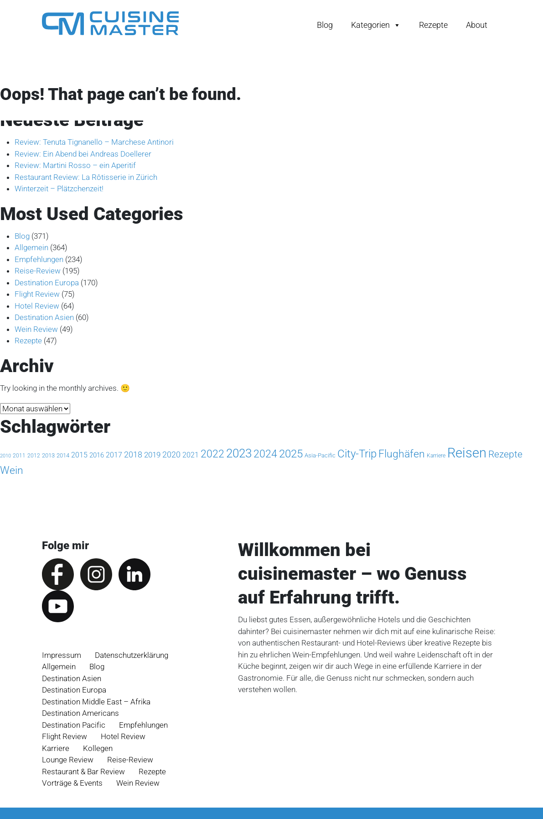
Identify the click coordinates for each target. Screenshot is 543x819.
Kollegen (98, 748)
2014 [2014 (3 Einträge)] (63, 455)
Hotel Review (37, 305)
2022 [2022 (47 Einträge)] (212, 454)
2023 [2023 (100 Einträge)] (239, 453)
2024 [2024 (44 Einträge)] (265, 454)
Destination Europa (47, 282)
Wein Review (36, 329)
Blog (325, 25)
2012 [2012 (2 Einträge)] (33, 455)
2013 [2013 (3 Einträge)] (48, 455)
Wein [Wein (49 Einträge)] (11, 470)
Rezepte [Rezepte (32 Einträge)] (505, 454)
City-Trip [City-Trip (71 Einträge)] (357, 453)
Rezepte (433, 25)
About (476, 25)
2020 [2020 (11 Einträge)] (171, 454)
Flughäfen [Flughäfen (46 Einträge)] (401, 454)
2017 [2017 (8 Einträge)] (114, 455)
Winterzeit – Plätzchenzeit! (59, 188)
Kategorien (376, 25)
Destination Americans (80, 713)
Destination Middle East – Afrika (96, 701)
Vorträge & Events (72, 783)
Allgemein (31, 247)
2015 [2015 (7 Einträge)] (79, 455)
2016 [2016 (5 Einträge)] (96, 455)
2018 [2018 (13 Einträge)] (133, 454)
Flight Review (37, 294)
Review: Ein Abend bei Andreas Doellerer (83, 153)
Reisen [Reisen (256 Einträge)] (466, 453)
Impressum (61, 655)
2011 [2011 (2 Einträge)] (19, 455)
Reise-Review (38, 270)
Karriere (55, 748)
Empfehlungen (39, 259)
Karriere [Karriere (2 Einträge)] (436, 455)
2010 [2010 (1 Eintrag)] (5, 456)
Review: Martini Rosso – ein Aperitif (75, 165)
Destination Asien (44, 317)
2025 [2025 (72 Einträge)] (291, 453)
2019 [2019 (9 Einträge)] (152, 454)
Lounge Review (67, 759)
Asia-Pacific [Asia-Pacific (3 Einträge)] (320, 455)
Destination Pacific (73, 725)
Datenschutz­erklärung (131, 655)
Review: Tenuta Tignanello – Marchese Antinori (94, 142)
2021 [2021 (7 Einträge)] (190, 455)
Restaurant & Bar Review (83, 771)
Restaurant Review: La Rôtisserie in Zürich (86, 177)
